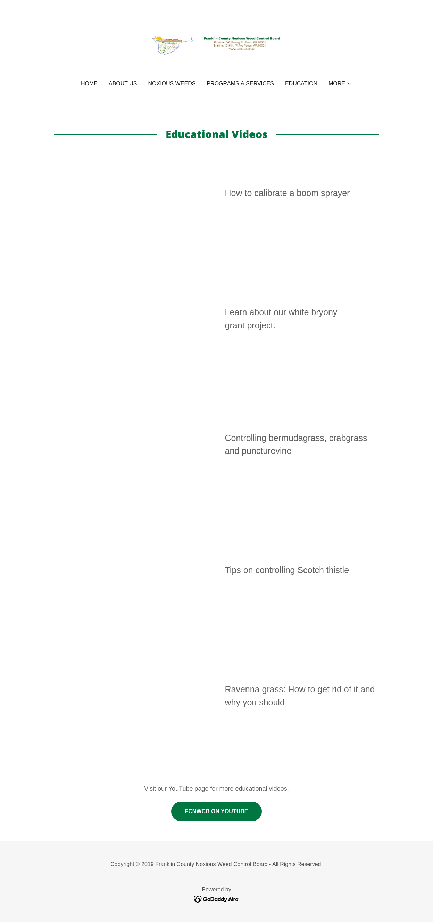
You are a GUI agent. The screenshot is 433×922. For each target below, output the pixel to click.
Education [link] (301, 84)
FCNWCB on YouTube (216, 811)
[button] (340, 84)
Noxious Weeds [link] (172, 84)
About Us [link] (123, 84)
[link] (216, 44)
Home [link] (89, 84)
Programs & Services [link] (240, 84)
